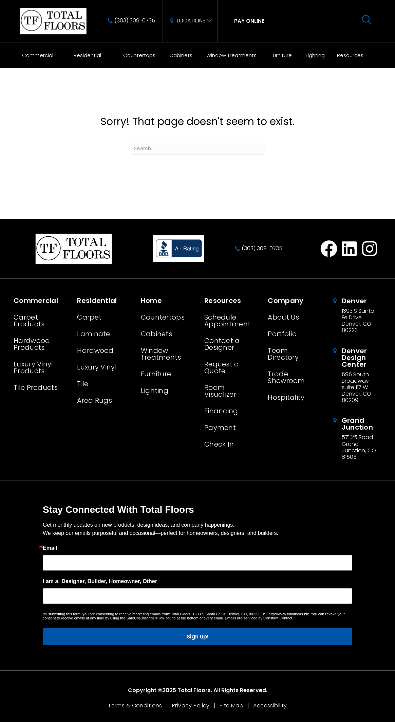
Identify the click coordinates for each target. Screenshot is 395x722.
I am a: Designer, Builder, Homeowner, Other (100, 581)
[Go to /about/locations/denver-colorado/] (356, 315)
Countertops (139, 55)
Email (50, 548)
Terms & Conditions (135, 705)
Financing (221, 411)
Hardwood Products (32, 344)
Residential (87, 55)
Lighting (315, 55)
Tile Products (36, 387)
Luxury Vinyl (97, 367)
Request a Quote (221, 367)
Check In (219, 444)
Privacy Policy (191, 705)
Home (17, 101)
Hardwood (95, 350)
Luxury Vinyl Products (33, 367)
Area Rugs (94, 400)
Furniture (281, 55)
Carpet (89, 317)
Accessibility (270, 705)
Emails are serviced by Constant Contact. (259, 618)
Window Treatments (231, 55)
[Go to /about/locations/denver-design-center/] (356, 375)
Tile (82, 384)
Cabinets (180, 55)
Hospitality (286, 397)
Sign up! (198, 636)
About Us (283, 317)
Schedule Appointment (227, 320)
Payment (220, 427)
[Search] (197, 149)
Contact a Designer (222, 344)
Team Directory (283, 354)
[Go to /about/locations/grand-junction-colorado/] (356, 438)
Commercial (37, 55)
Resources (350, 55)
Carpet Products (29, 320)
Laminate (93, 334)
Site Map (231, 705)
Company (285, 300)
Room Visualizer (220, 391)
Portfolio (282, 334)
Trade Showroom (286, 377)
